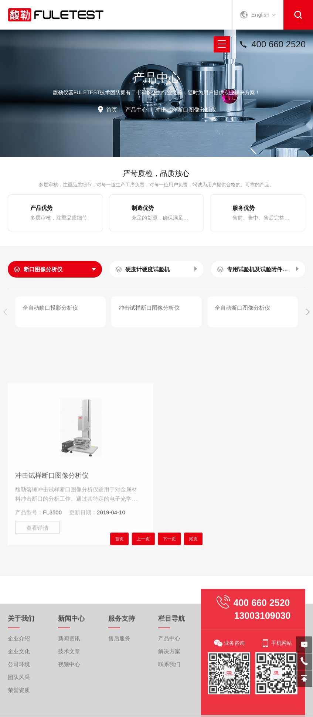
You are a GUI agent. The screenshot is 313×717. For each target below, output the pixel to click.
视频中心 (69, 704)
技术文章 (69, 692)
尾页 (184, 539)
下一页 (166, 539)
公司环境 (19, 704)
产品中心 (136, 109)
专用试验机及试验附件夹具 (257, 269)
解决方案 (169, 692)
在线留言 (304, 644)
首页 (111, 109)
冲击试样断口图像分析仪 (149, 308)
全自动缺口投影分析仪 (50, 308)
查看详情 (37, 574)
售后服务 (119, 679)
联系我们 (169, 704)
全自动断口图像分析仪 (242, 308)
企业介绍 (19, 679)
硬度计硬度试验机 (147, 269)
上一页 (147, 539)
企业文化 (19, 692)
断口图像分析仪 (43, 269)
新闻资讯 (69, 679)
